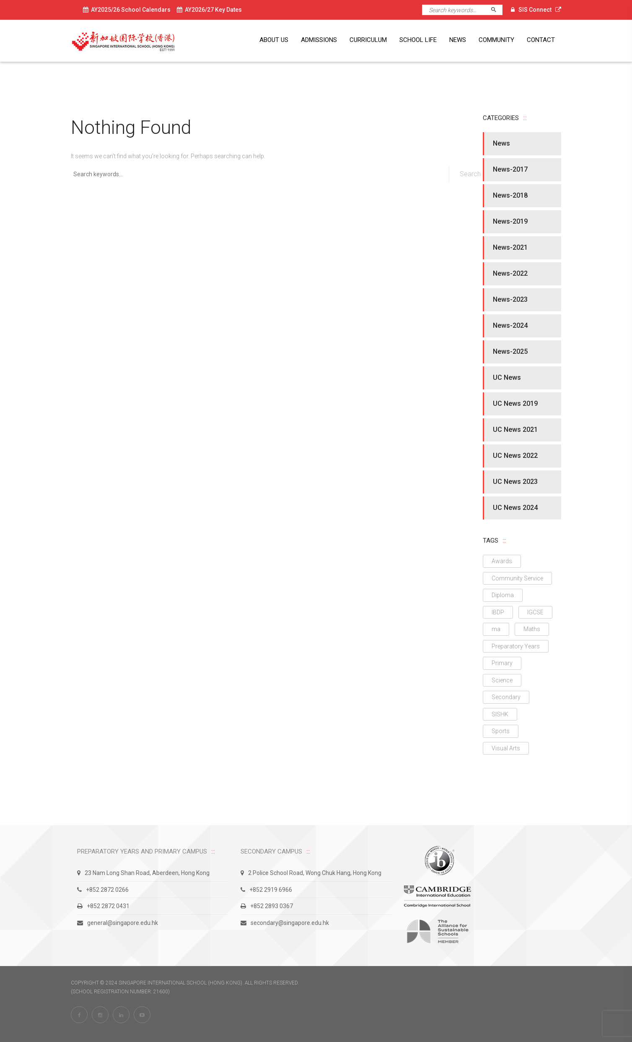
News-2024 (510, 325)
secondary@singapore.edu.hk (285, 922)
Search (497, 10)
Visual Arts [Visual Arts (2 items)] (506, 748)
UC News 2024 (515, 508)
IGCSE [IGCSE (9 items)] (535, 612)
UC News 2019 (515, 403)
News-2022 (510, 273)
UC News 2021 (515, 430)
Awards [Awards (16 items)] (502, 561)
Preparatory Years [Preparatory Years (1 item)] (516, 646)
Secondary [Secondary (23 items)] (506, 697)
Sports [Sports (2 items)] (501, 731)
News (501, 143)
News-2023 (510, 299)
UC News (507, 377)
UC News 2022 (515, 456)
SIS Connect (535, 9)
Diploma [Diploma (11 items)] (503, 595)
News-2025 (510, 351)
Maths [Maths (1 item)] (531, 629)
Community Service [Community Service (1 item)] (517, 578)
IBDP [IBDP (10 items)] (498, 612)
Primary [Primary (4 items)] (502, 663)
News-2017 (510, 169)
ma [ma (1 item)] (496, 629)
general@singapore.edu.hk (117, 922)
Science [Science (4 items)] (502, 680)
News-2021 (510, 247)
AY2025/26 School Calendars (127, 9)
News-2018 (510, 195)
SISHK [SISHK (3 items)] (500, 714)
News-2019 (510, 221)
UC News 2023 (515, 482)
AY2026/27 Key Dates (209, 9)
